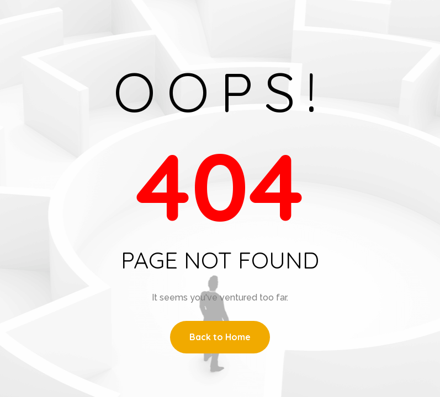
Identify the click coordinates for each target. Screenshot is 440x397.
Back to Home (220, 336)
